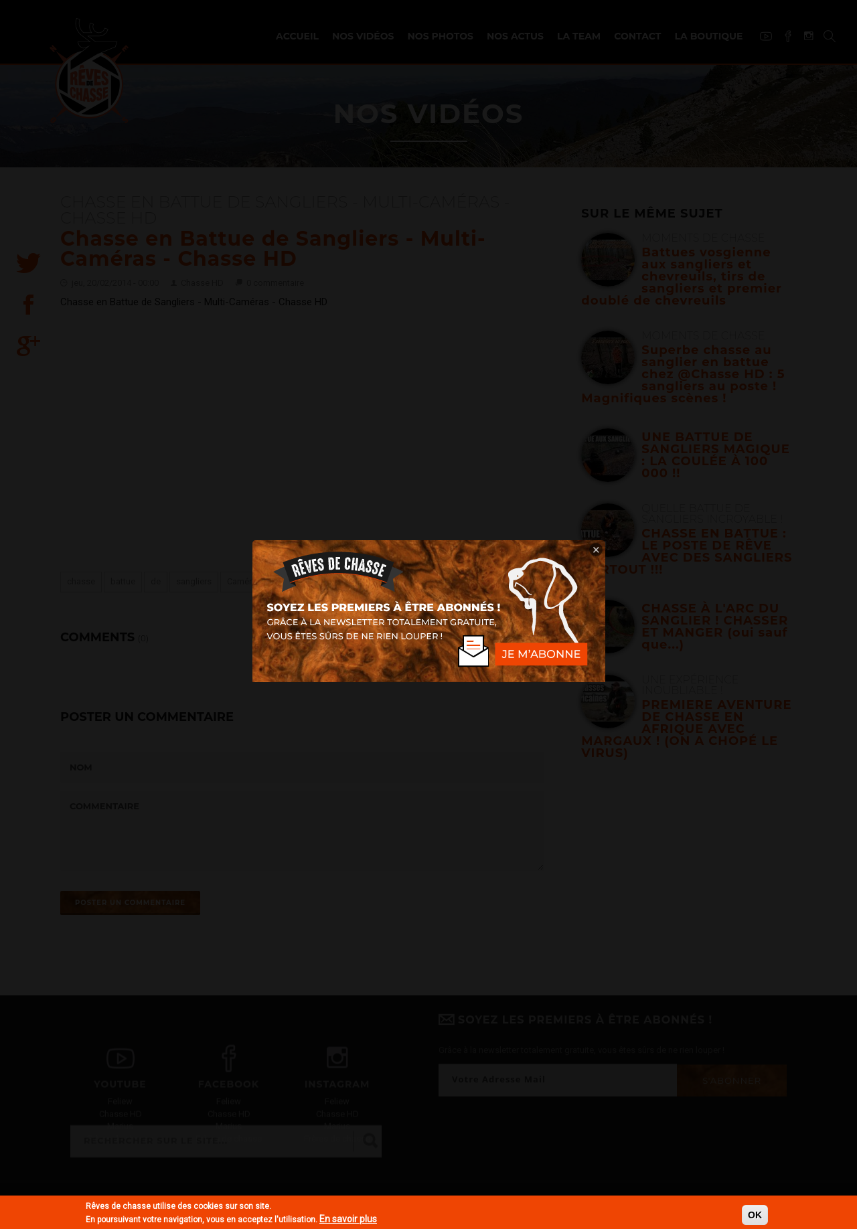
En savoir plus (348, 1219)
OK (755, 1215)
